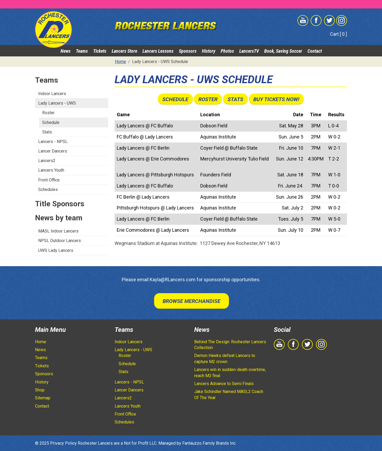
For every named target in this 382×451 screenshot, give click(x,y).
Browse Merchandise (191, 301)
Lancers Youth (51, 170)
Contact (314, 51)
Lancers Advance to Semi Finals (224, 383)
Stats (47, 132)
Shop (40, 389)
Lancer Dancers (52, 151)
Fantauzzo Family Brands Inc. (209, 443)
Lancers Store (124, 51)
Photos (227, 51)
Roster (48, 112)
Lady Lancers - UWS (57, 103)
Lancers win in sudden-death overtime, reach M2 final (230, 372)
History (208, 51)
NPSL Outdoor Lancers (59, 240)
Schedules (48, 189)
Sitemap (42, 397)
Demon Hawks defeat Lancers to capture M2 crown (224, 358)
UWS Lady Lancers (55, 250)
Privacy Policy (63, 443)
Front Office (49, 179)
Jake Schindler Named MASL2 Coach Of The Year (228, 394)
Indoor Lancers (52, 93)
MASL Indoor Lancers (58, 231)
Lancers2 (46, 160)
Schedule (50, 122)
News (65, 51)
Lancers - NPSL (53, 141)
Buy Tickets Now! (276, 99)
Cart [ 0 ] (338, 34)
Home (40, 341)
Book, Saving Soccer (283, 51)
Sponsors (188, 51)
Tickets (99, 51)
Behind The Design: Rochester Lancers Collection (230, 344)
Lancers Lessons (157, 51)
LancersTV (249, 51)
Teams (82, 51)
